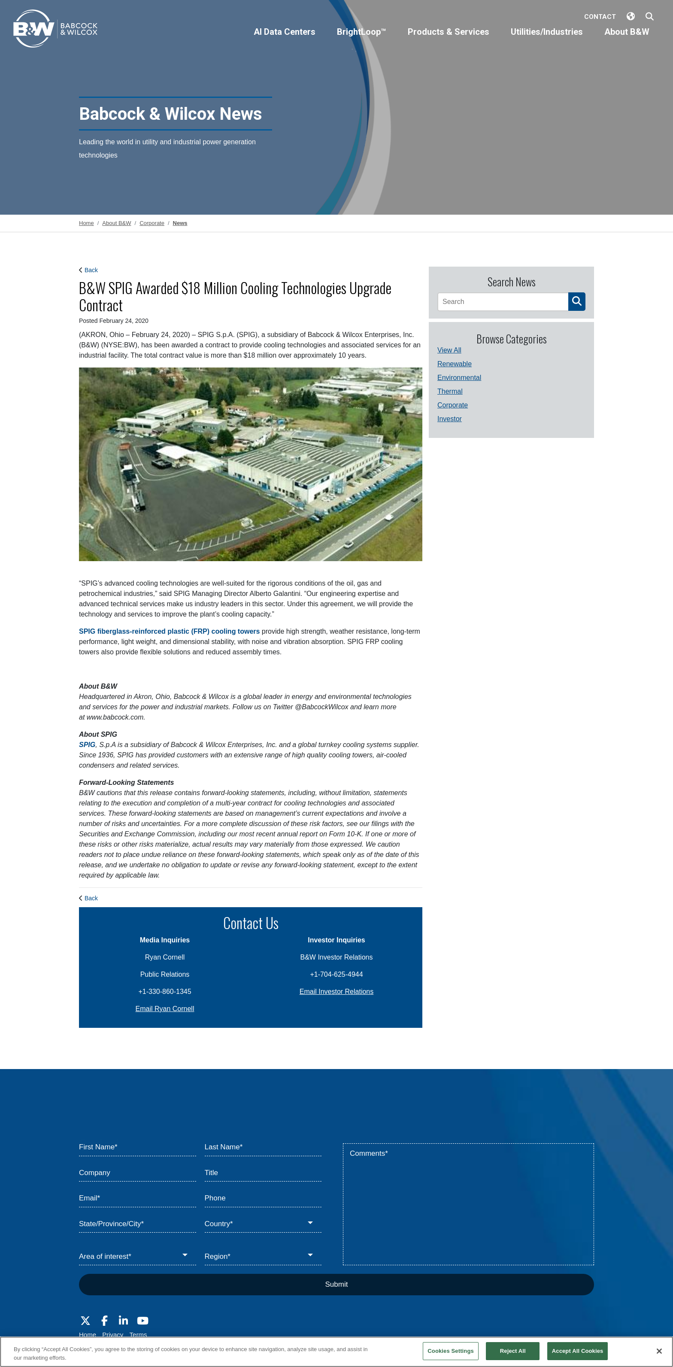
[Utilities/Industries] (547, 39)
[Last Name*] (263, 1147)
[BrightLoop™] (361, 39)
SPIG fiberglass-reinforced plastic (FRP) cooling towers (169, 631)
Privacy (112, 1334)
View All (449, 350)
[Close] (659, 1351)
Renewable (454, 364)
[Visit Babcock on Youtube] (142, 1321)
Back (91, 270)
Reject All (513, 1351)
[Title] (263, 1173)
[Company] (137, 1173)
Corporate (452, 405)
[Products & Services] (448, 39)
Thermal (450, 391)
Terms (138, 1334)
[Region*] (263, 1256)
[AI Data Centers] (284, 39)
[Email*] (137, 1198)
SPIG (87, 744)
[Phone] (263, 1198)
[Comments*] (468, 1204)
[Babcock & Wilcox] (56, 31)
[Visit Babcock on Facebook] (104, 1321)
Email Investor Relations (337, 991)
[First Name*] (137, 1147)
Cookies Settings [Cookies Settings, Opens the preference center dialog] (450, 1351)
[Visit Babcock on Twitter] (85, 1321)
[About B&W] (627, 39)
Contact (600, 17)
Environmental (459, 377)
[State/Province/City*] (137, 1224)
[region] (336, 1352)
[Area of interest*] (137, 1256)
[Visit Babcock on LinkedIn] (123, 1321)
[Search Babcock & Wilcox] (650, 17)
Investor (449, 418)
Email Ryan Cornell (165, 1008)
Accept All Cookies (577, 1351)
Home (87, 1334)
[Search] (502, 301)
